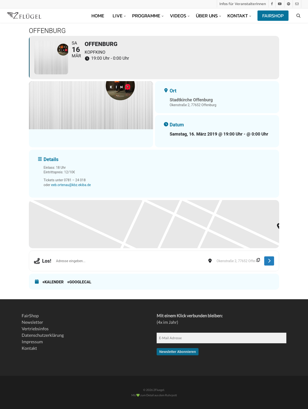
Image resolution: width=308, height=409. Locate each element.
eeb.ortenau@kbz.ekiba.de (71, 185)
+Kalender (53, 282)
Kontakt (29, 348)
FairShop (30, 315)
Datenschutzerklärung (43, 335)
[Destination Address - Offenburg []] (238, 261)
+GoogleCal (79, 282)
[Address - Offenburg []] (130, 261)
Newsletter (32, 322)
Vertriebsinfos (35, 328)
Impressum (32, 341)
